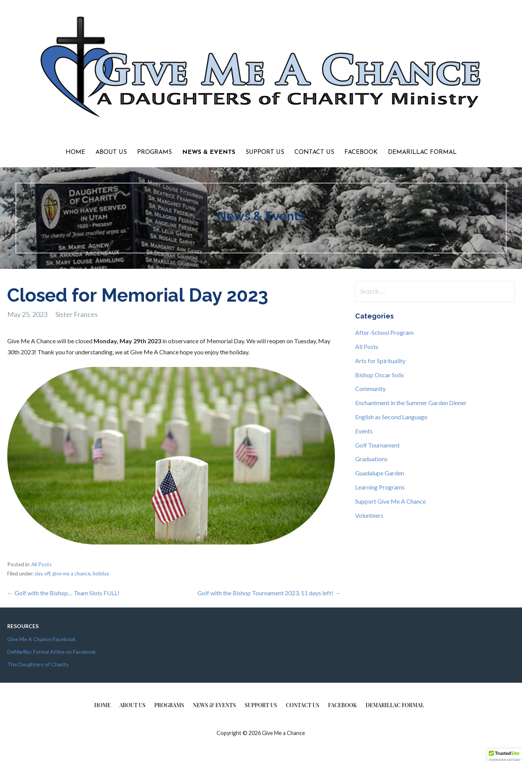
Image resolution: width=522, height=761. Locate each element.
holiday (101, 573)
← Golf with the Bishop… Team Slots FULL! (63, 592)
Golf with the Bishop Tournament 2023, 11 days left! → (269, 592)
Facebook (361, 152)
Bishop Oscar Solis (379, 374)
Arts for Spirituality (380, 360)
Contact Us (314, 152)
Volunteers (369, 515)
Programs (154, 152)
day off (42, 573)
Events (364, 431)
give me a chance (71, 573)
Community (370, 388)
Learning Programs (380, 487)
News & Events (208, 152)
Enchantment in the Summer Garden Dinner (411, 402)
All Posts (41, 564)
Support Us (265, 152)
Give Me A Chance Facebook (41, 639)
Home (75, 152)
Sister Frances (76, 314)
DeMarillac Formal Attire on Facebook (51, 651)
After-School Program (384, 332)
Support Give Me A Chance (390, 501)
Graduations (371, 458)
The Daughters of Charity (38, 664)
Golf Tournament (377, 445)
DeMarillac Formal (422, 152)
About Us (111, 152)
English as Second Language (391, 416)
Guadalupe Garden (379, 473)
